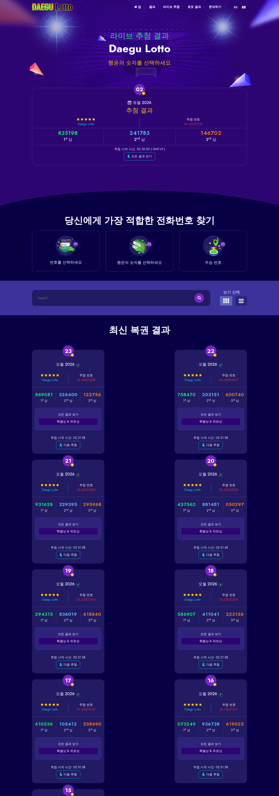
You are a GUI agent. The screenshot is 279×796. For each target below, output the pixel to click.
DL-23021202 (83, 599)
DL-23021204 (156, 490)
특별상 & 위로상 (66, 421)
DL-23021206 (229, 380)
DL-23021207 (156, 380)
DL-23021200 (229, 599)
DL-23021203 (229, 490)
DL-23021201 (156, 599)
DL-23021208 (83, 380)
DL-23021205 (83, 490)
